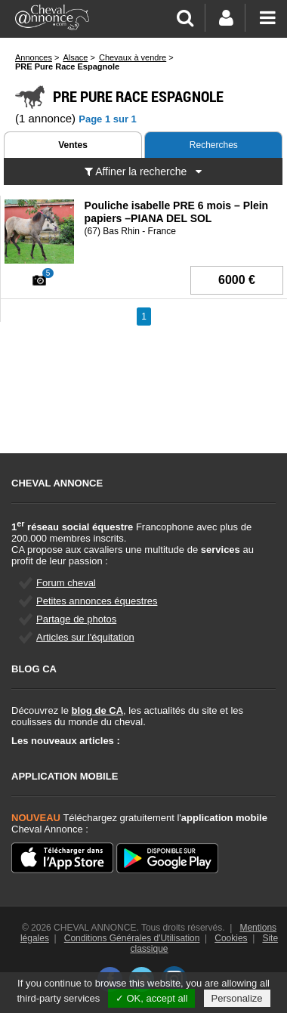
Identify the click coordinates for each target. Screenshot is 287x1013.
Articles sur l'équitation (85, 637)
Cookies (230, 938)
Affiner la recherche (143, 171)
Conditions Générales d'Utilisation (132, 938)
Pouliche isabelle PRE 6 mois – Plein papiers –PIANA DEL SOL (177, 211)
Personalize (237, 998)
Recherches (214, 145)
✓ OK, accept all (152, 998)
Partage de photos (76, 619)
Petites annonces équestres (96, 601)
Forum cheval (66, 582)
